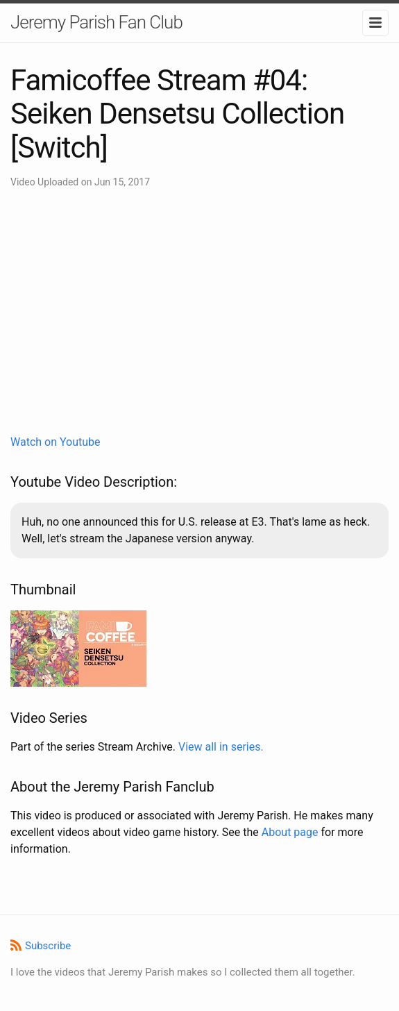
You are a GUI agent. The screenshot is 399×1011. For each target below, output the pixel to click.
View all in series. (221, 746)
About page (290, 832)
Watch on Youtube (55, 442)
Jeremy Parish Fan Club (96, 22)
